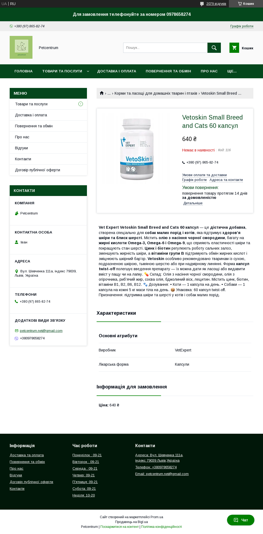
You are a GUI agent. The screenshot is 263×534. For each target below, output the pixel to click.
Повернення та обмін (168, 71)
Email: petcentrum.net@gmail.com (162, 474)
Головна (23, 71)
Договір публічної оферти (37, 170)
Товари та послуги (62, 71)
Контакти (23, 159)
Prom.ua (157, 517)
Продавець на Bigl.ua (131, 522)
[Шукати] (214, 48)
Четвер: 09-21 (83, 475)
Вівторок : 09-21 (85, 462)
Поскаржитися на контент (119, 527)
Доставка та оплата (27, 455)
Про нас (209, 71)
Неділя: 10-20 (83, 495)
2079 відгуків (216, 4)
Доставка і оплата (116, 71)
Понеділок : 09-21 (87, 455)
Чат (240, 520)
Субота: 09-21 (84, 489)
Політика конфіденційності (161, 527)
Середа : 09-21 (84, 468)
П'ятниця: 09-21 (85, 482)
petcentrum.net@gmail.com (41, 331)
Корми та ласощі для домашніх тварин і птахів (156, 93)
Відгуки (21, 148)
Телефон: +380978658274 (156, 467)
